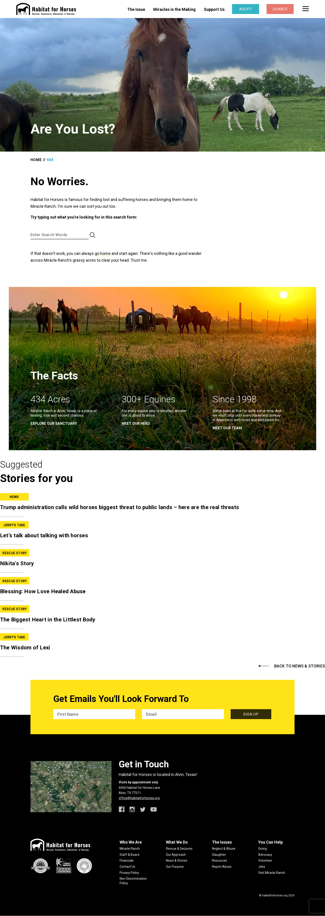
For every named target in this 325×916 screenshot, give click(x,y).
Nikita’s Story (17, 563)
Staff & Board (129, 854)
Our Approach (176, 854)
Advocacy (265, 854)
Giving (262, 848)
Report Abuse (222, 866)
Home (36, 160)
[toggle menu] (305, 8)
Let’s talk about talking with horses (44, 535)
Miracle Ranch (130, 848)
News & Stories (176, 860)
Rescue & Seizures (179, 848)
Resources (219, 860)
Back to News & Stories (299, 666)
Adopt (245, 9)
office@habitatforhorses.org (139, 798)
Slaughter (219, 854)
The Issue (136, 9)
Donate (280, 9)
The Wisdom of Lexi (25, 647)
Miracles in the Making (174, 9)
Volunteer (265, 860)
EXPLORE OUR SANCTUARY (53, 423)
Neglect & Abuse (223, 848)
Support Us (214, 9)
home (105, 253)
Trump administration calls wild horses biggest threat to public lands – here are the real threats (119, 507)
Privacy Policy (129, 872)
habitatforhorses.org (275, 895)
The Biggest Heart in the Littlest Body (47, 619)
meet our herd (136, 423)
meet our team (227, 428)
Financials (127, 860)
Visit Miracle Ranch (271, 872)
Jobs (261, 866)
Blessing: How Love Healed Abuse (43, 591)
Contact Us (127, 866)
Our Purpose (175, 866)
